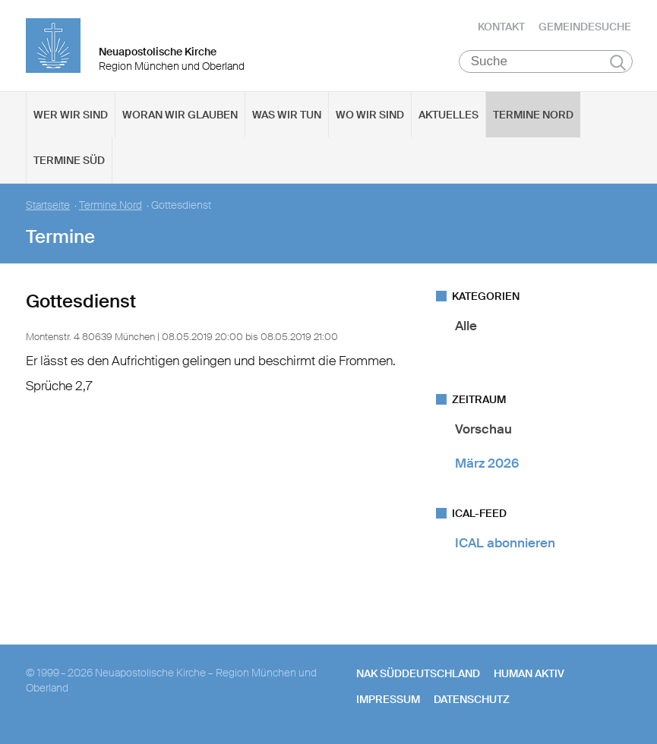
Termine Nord (533, 114)
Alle (466, 325)
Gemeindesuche (585, 26)
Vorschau (483, 429)
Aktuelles (449, 114)
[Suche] (546, 61)
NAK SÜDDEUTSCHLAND (418, 673)
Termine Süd (69, 160)
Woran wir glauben (180, 114)
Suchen (618, 62)
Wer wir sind (70, 114)
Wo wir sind (370, 114)
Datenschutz (472, 699)
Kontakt (501, 26)
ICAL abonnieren (505, 543)
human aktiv (529, 673)
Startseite (48, 205)
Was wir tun (286, 114)
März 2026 (487, 463)
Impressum (388, 699)
